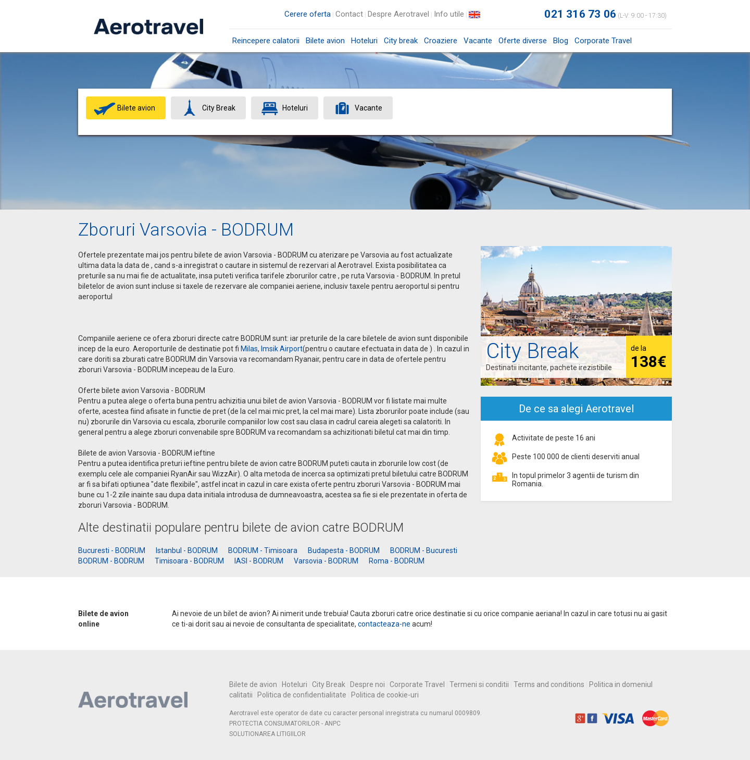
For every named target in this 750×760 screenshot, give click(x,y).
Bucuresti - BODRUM (111, 550)
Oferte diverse (522, 40)
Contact (349, 14)
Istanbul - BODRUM (187, 550)
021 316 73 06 (580, 14)
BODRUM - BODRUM (111, 561)
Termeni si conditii (479, 684)
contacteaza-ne (384, 624)
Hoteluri (364, 40)
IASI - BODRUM (258, 561)
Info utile (449, 14)
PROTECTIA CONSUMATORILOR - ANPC (285, 723)
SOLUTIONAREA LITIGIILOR (267, 734)
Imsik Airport (282, 349)
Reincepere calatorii (265, 40)
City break (401, 40)
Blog (560, 40)
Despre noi (367, 684)
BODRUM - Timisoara (262, 550)
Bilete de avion (253, 684)
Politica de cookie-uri (385, 695)
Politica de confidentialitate (301, 695)
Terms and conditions (549, 684)
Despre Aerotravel (398, 14)
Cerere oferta (307, 14)
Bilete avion (325, 44)
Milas (249, 349)
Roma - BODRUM (396, 561)
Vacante (478, 40)
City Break (328, 684)
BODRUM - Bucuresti (423, 550)
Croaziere (440, 40)
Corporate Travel (603, 40)
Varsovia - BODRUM (326, 561)
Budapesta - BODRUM (344, 550)
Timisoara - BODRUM (189, 561)
